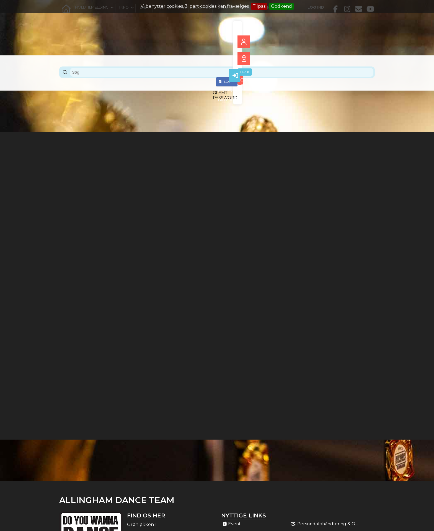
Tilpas (259, 6)
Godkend (281, 6)
